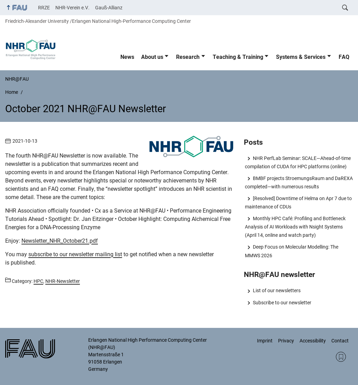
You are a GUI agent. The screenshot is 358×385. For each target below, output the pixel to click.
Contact (340, 340)
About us (152, 57)
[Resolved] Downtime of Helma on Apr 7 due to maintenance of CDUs (298, 202)
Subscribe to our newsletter (282, 302)
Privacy (286, 340)
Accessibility (313, 340)
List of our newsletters (277, 290)
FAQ (344, 57)
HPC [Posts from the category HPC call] (38, 281)
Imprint (265, 340)
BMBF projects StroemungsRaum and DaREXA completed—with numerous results (298, 182)
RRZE (44, 7)
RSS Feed (341, 357)
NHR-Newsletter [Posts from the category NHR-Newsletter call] (62, 281)
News (127, 57)
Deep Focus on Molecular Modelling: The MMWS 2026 (291, 251)
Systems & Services (300, 57)
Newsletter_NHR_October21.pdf (59, 241)
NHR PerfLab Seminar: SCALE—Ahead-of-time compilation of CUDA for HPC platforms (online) (297, 162)
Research (188, 57)
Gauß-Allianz (108, 7)
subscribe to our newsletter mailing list (75, 254)
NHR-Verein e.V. (72, 7)
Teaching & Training (238, 57)
